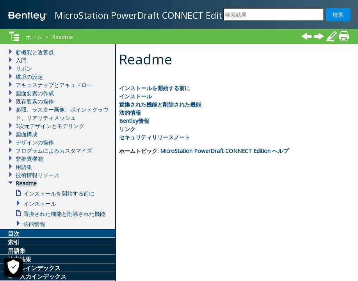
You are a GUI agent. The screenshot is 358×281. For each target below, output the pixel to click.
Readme (62, 37)
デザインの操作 (35, 142)
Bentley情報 (134, 120)
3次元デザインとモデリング (50, 126)
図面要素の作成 (35, 93)
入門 (21, 60)
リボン (24, 68)
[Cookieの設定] (12, 267)
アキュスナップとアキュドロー (54, 85)
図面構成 (26, 134)
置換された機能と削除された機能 (160, 104)
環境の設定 (29, 76)
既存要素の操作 (35, 101)
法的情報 (130, 112)
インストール (135, 96)
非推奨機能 (29, 158)
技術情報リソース (37, 175)
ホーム (34, 37)
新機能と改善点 (35, 52)
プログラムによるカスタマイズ (54, 150)
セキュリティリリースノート (154, 137)
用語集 (24, 167)
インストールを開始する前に (154, 88)
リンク (127, 129)
